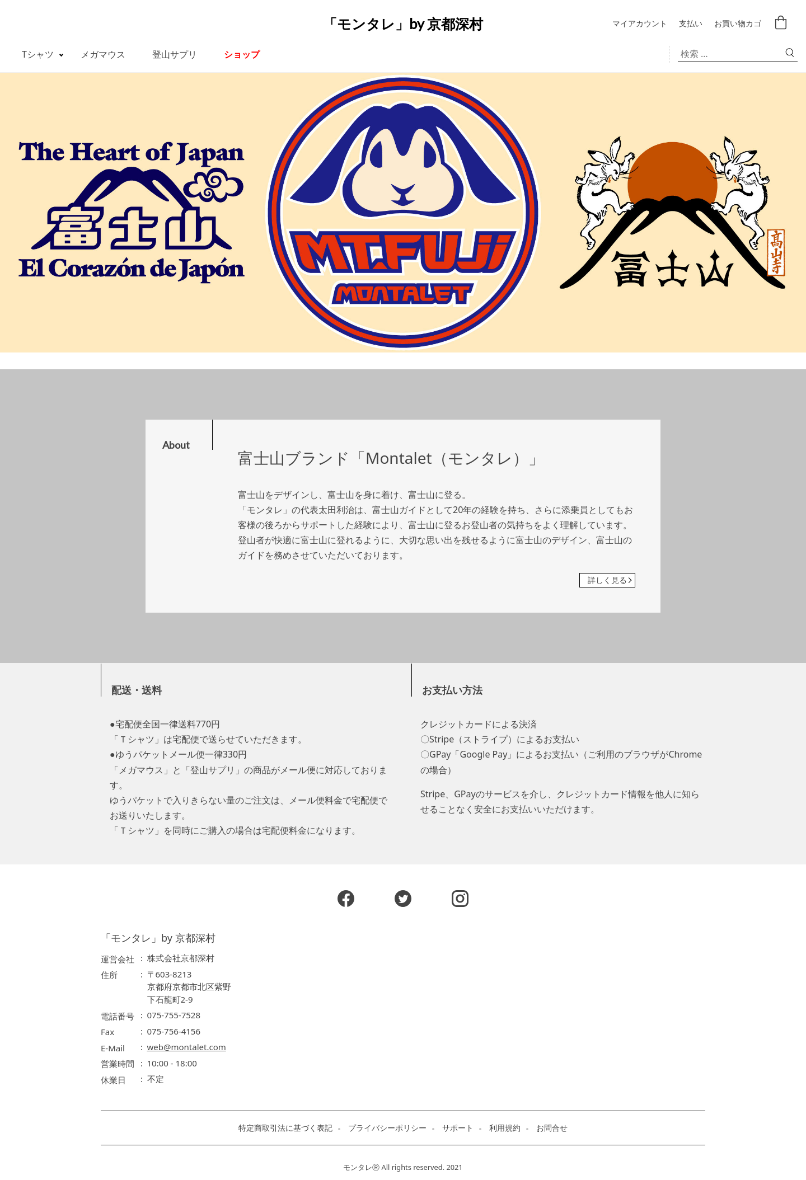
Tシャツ (38, 54)
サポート (458, 1128)
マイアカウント (639, 23)
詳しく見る (607, 580)
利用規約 (505, 1128)
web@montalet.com (186, 1046)
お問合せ (552, 1128)
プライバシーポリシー (387, 1128)
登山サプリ (174, 54)
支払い (690, 23)
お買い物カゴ (737, 23)
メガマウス (103, 54)
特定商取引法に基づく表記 (285, 1128)
